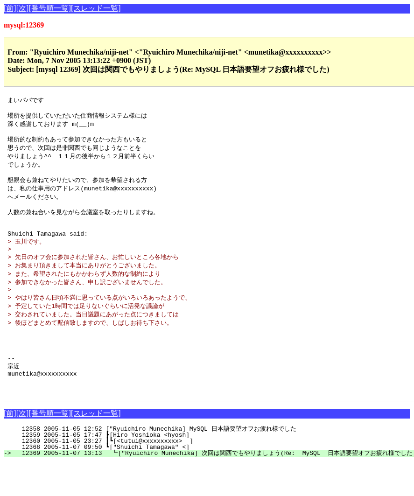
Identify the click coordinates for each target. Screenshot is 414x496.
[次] (22, 8)
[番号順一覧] (49, 8)
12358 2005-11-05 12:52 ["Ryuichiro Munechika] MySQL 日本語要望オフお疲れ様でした (166, 462)
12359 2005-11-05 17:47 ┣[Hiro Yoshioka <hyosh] (172, 468)
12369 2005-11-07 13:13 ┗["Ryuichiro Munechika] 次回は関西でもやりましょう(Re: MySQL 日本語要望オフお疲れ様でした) (214, 486)
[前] (10, 8)
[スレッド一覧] (96, 8)
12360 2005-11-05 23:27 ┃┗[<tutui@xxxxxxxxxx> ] (171, 474)
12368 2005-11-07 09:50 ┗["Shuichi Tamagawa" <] (172, 480)
